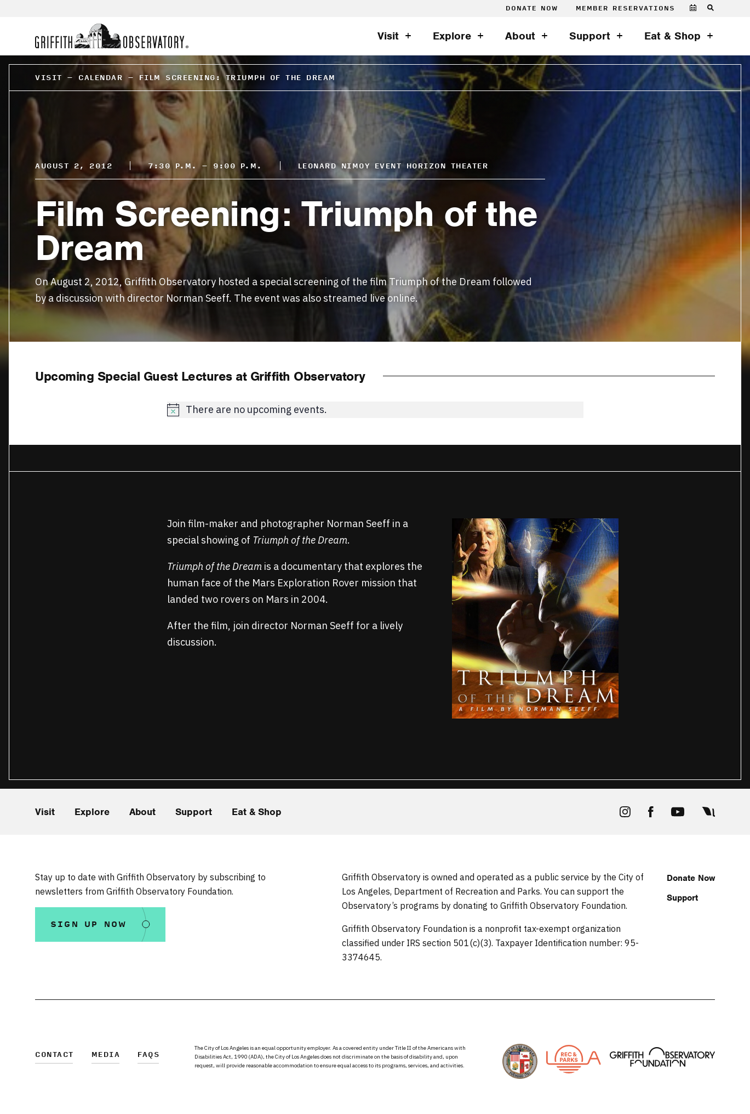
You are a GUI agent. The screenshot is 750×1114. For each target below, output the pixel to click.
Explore (452, 36)
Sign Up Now (88, 924)
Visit (388, 36)
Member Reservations (625, 8)
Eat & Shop (672, 36)
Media (106, 1055)
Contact (54, 1055)
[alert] (375, 410)
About (520, 36)
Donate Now (532, 8)
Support (589, 36)
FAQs (148, 1055)
